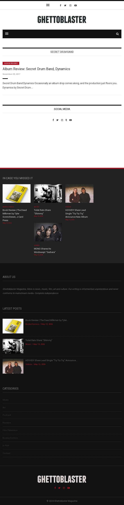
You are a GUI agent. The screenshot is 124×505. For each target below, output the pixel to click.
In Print (6, 445)
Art (4, 407)
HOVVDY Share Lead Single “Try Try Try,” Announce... (51, 360)
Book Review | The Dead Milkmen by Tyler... (46, 320)
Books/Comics (8, 207)
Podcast (7, 415)
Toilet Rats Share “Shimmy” (38, 340)
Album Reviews (11, 63)
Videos (68, 207)
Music (36, 207)
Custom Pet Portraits (13, 145)
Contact (6, 453)
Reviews (7, 422)
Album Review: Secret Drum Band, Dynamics (36, 69)
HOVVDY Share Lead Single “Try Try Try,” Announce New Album (76, 213)
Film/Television (10, 430)
